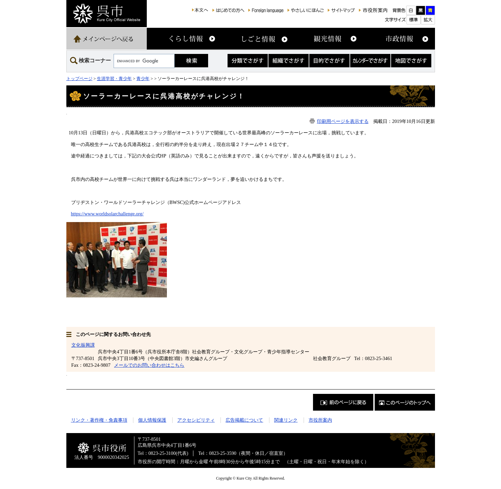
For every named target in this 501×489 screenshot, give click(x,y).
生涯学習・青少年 (114, 78)
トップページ (79, 78)
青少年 (142, 78)
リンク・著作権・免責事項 (99, 420)
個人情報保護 (152, 420)
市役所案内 (320, 420)
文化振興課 (83, 345)
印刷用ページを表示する (343, 121)
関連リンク (286, 420)
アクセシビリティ (196, 420)
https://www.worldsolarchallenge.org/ (107, 213)
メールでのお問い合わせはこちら (149, 365)
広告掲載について (244, 420)
